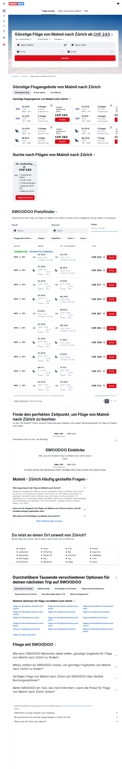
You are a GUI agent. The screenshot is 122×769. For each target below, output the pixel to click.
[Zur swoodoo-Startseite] (16, 3)
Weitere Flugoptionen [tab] (79, 594)
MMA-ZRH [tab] (58, 434)
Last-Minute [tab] (55, 92)
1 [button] (106, 401)
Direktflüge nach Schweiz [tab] (66, 589)
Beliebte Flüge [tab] (44, 589)
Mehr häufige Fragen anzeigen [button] (49, 521)
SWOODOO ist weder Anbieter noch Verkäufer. (66, 712)
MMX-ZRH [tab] (71, 434)
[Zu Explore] (4, 31)
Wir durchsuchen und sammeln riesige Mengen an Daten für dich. (66, 717)
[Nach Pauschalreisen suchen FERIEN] (4, 26)
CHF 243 (101, 34)
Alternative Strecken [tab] (24, 589)
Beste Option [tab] (39, 92)
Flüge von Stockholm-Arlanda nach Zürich (28, 607)
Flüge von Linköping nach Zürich (61, 629)
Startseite (15, 76)
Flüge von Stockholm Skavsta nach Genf (63, 619)
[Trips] (4, 37)
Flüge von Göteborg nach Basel (96, 612)
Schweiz (25, 76)
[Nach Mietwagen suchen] (4, 21)
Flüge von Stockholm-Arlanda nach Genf (98, 607)
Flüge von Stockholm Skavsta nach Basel (98, 630)
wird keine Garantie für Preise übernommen (76, 706)
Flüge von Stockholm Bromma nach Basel (28, 624)
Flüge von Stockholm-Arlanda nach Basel (63, 607)
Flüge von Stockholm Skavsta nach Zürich (28, 613)
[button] (4, 3)
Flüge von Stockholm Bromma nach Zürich (98, 624)
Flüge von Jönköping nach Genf (26, 629)
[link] (25, 197)
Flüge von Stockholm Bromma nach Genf (63, 624)
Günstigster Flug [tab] (22, 92)
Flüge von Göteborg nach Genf (26, 618)
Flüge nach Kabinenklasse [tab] (93, 589)
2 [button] (111, 401)
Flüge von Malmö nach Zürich (95, 618)
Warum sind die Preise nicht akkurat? (66, 721)
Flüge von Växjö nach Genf (24, 635)
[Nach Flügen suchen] (4, 11)
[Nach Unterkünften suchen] (4, 16)
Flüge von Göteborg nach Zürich (61, 612)
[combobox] (59, 39)
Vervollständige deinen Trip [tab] (53, 594)
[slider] (119, 231)
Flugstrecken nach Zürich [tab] (26, 594)
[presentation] (112, 34)
